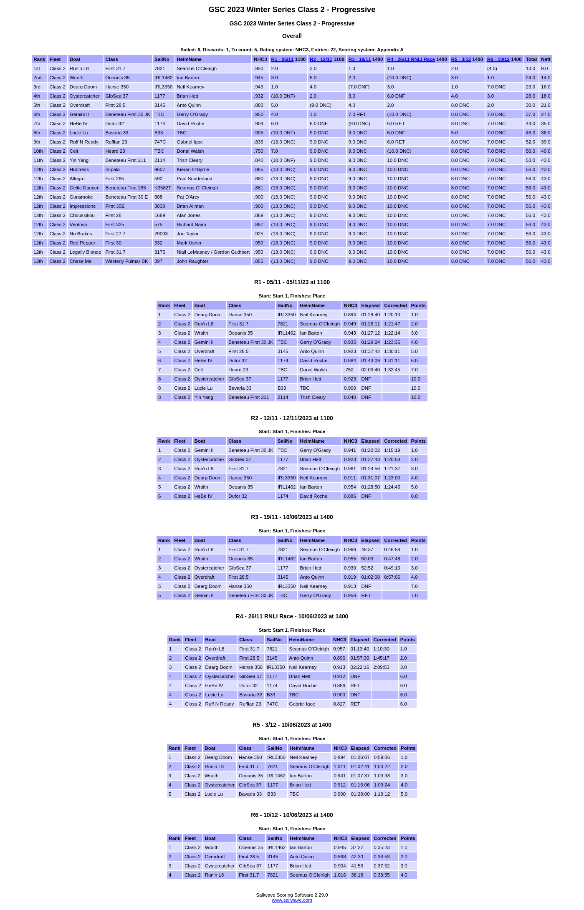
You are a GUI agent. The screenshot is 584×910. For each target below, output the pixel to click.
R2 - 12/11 (321, 59)
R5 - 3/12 (461, 59)
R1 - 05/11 (282, 59)
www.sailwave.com (292, 899)
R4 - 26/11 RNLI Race (411, 59)
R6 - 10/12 (498, 59)
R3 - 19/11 (360, 59)
